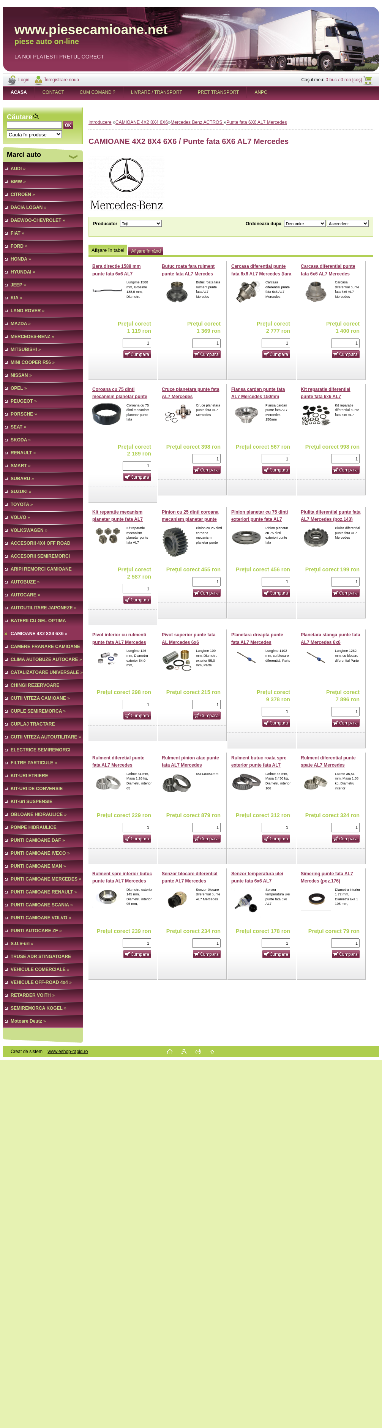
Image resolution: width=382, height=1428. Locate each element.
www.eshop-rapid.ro (67, 1051)
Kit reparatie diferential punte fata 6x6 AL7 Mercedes (325, 397)
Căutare (19, 117)
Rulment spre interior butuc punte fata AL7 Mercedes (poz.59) (122, 881)
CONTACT (53, 92)
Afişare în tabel (108, 250)
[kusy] (137, 343)
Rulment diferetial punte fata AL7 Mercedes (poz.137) (118, 765)
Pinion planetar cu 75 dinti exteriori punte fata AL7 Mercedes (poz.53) (259, 519)
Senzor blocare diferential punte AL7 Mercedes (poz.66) (190, 881)
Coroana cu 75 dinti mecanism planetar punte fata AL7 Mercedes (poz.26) (121, 397)
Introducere (100, 122)
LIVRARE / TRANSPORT (156, 92)
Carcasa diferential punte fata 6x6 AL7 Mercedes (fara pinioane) (261, 274)
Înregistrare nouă (61, 79)
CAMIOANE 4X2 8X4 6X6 (141, 122)
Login (23, 79)
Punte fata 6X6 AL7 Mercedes (256, 122)
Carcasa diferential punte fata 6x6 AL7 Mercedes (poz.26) (328, 274)
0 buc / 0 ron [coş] (344, 79)
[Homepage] (19, 92)
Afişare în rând (146, 251)
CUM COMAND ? (97, 92)
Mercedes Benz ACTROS (196, 122)
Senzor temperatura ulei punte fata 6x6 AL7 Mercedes (257, 881)
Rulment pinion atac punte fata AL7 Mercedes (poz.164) (190, 765)
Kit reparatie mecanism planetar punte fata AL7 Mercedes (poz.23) (117, 519)
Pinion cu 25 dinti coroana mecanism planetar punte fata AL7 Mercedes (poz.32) (191, 519)
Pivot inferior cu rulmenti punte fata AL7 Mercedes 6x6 (119, 642)
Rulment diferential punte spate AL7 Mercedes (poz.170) (328, 765)
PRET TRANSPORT (218, 92)
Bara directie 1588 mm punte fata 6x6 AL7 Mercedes (116, 274)
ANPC (260, 92)
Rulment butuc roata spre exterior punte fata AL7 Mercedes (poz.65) (258, 765)
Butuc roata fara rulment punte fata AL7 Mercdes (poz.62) (188, 274)
